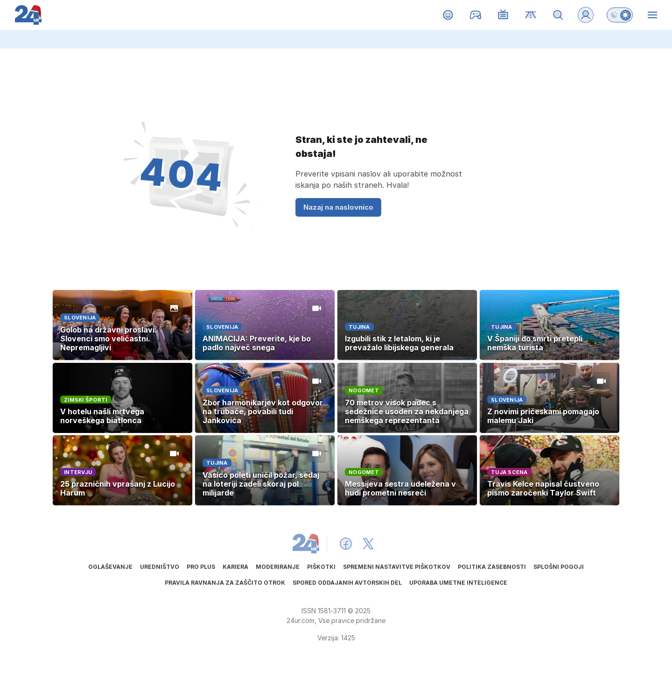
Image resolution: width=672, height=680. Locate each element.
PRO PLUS (201, 566)
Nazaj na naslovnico (338, 207)
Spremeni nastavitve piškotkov (396, 566)
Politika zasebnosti (492, 566)
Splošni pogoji (558, 566)
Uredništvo (159, 566)
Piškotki (321, 566)
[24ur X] (368, 543)
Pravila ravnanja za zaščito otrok (225, 582)
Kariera (235, 566)
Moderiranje (278, 566)
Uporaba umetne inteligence (458, 582)
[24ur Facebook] (346, 543)
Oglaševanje (110, 566)
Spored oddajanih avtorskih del (347, 582)
